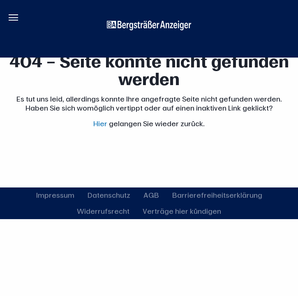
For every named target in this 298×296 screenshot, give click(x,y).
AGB (151, 195)
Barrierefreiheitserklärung (217, 195)
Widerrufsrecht (103, 211)
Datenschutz (109, 195)
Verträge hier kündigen (182, 211)
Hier (100, 123)
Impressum (55, 195)
